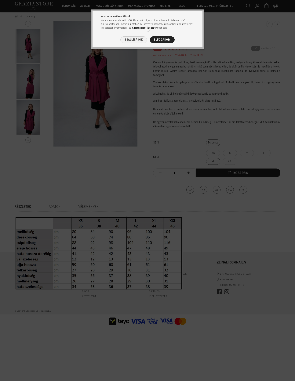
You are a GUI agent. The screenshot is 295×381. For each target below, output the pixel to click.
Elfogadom (162, 39)
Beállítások (134, 39)
